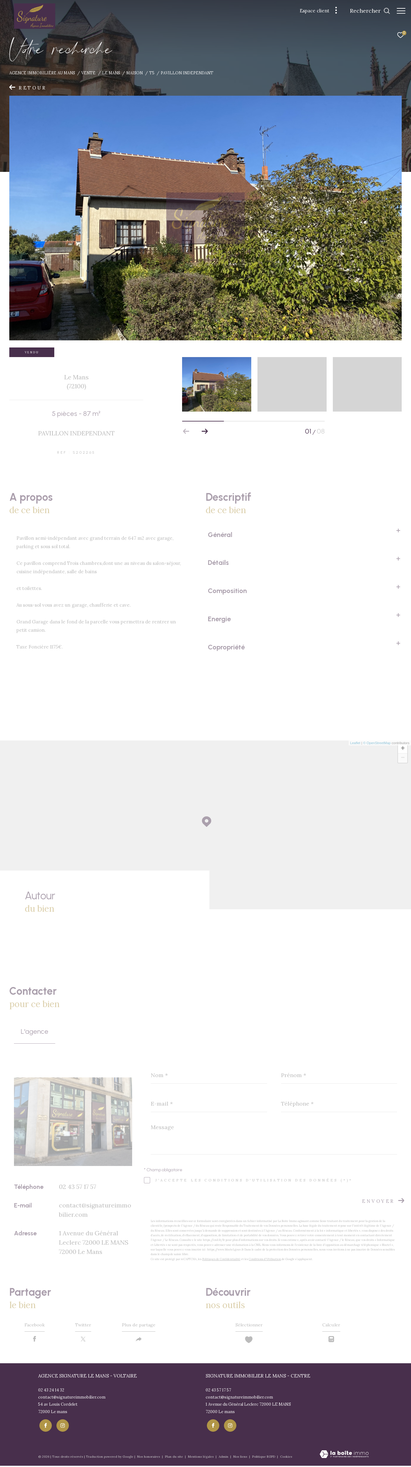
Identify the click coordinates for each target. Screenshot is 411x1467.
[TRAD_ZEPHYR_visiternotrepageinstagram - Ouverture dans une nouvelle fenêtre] (61, 1426)
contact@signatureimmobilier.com (71, 1399)
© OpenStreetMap (377, 743)
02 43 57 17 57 (77, 1186)
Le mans (111, 72)
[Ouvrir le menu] (401, 11)
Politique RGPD (263, 1458)
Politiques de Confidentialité (221, 1259)
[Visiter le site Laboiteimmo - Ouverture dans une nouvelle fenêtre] (344, 1455)
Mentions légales (201, 1458)
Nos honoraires (149, 1458)
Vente (88, 72)
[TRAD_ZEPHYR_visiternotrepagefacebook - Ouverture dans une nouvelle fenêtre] (44, 1426)
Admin (224, 1458)
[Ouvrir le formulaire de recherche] (367, 10)
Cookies (286, 1458)
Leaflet (355, 743)
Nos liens (240, 1458)
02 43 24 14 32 (51, 1392)
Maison (134, 72)
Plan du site (174, 1458)
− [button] (403, 758)
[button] (205, 431)
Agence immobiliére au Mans (42, 72)
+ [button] (403, 748)
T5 (151, 72)
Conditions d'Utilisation (265, 1259)
